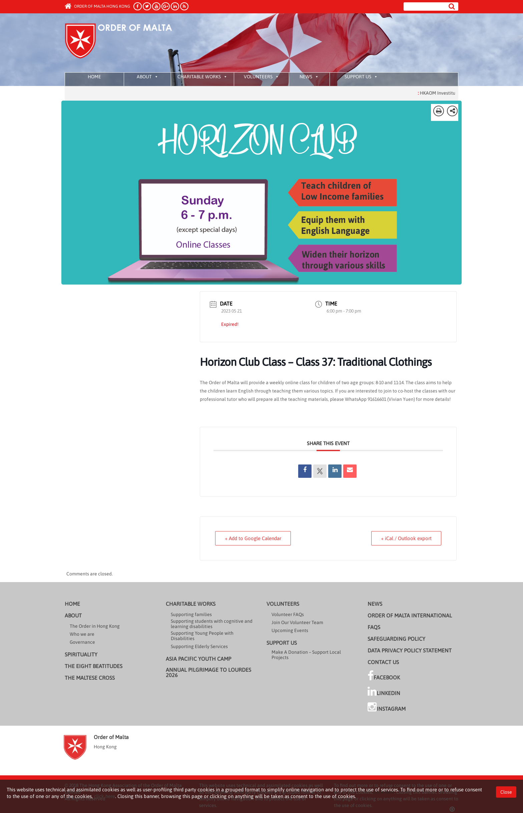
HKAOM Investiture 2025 (452, 93)
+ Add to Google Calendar (253, 538)
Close (506, 792)
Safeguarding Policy (396, 638)
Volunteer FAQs (288, 614)
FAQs (374, 627)
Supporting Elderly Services (199, 646)
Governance (82, 642)
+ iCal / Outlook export (406, 538)
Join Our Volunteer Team (297, 622)
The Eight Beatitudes (93, 666)
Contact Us (383, 662)
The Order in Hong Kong (95, 626)
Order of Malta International (410, 615)
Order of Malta (127, 43)
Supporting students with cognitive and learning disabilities (211, 623)
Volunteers (261, 76)
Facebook (384, 675)
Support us (361, 76)
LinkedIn (384, 691)
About (147, 76)
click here (104, 796)
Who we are (82, 634)
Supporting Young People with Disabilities (202, 635)
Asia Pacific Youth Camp (198, 658)
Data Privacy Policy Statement (410, 650)
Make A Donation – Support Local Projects (306, 654)
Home (94, 76)
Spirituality (81, 654)
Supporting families (191, 614)
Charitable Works (202, 76)
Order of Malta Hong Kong (97, 6)
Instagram (387, 707)
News (309, 76)
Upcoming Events (290, 630)
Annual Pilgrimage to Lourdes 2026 (208, 672)
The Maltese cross (90, 677)
